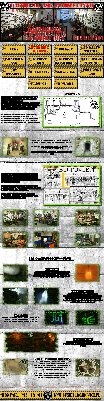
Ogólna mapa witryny (67, 389)
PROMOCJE (52, 389)
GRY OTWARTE (89, 387)
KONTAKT (58, 389)
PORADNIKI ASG (44, 389)
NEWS (4, 387)
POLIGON (22, 387)
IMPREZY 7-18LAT (52, 387)
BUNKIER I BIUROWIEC (13, 387)
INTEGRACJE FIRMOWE (77, 387)
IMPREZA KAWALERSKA (64, 387)
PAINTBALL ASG (42, 387)
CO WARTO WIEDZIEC (31, 387)
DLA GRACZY (97, 387)
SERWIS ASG (35, 389)
